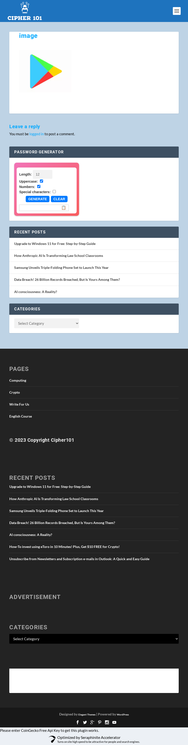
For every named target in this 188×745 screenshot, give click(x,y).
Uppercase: (28, 181)
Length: (25, 174)
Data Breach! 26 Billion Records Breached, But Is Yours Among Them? (67, 279)
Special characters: (34, 192)
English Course (20, 416)
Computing (17, 380)
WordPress (123, 714)
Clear (59, 199)
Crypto (14, 392)
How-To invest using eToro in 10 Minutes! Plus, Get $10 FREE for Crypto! (64, 547)
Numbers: (27, 187)
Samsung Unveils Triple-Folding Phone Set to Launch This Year (61, 267)
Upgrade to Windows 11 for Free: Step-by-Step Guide (54, 243)
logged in (36, 134)
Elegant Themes (86, 714)
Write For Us (19, 404)
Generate (37, 199)
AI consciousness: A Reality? (35, 292)
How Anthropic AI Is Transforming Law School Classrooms (58, 255)
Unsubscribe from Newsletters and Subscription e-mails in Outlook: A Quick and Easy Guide (79, 559)
